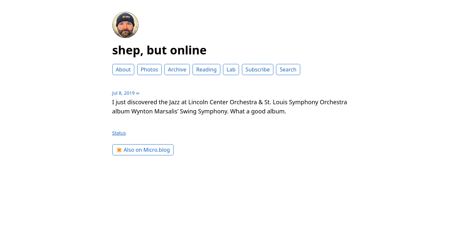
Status (119, 133)
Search (288, 69)
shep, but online (159, 50)
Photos (149, 69)
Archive (177, 69)
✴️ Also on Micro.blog (143, 149)
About (123, 69)
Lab (231, 69)
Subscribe (258, 69)
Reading (206, 69)
